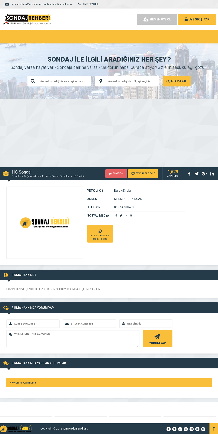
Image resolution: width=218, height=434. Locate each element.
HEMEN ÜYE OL (157, 19)
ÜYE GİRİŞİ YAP (197, 19)
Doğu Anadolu (31, 176)
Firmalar (16, 176)
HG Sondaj (78, 176)
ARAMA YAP (176, 81)
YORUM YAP (157, 339)
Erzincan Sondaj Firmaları (56, 176)
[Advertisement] (109, 131)
